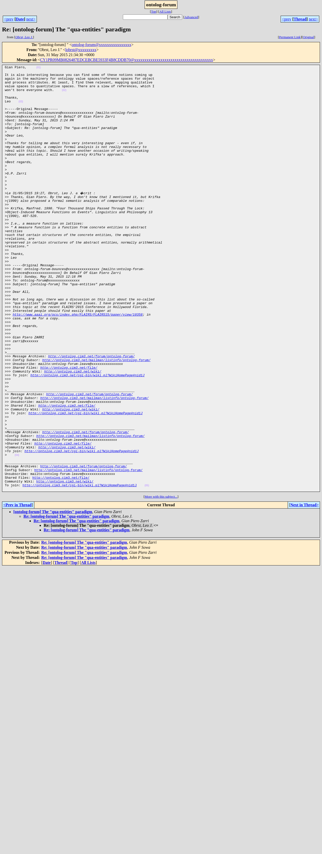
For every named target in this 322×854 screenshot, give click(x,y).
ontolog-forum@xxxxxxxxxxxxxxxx (101, 44)
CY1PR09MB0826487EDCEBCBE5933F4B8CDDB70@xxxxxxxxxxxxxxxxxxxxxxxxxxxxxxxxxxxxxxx (126, 60)
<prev (8, 19)
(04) (17, 532)
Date (20, 19)
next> (31, 19)
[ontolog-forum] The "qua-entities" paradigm (52, 596)
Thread (300, 19)
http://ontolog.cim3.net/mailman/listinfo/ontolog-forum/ (96, 418)
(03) (21, 109)
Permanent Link (290, 37)
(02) (64, 95)
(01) (38, 68)
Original (308, 37)
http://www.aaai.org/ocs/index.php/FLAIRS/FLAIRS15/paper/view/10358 (78, 363)
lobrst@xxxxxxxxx (80, 50)
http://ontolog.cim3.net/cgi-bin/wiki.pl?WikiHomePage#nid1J (87, 436)
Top (153, 11)
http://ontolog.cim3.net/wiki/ (72, 432)
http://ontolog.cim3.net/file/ (68, 427)
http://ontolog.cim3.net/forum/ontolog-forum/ (91, 413)
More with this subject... (161, 581)
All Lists (165, 11)
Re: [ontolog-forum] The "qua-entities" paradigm (66, 600)
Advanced (191, 17)
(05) (147, 568)
